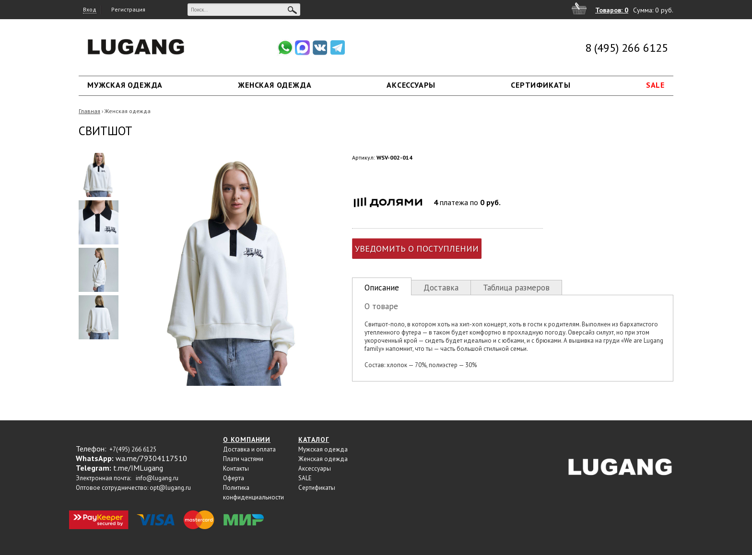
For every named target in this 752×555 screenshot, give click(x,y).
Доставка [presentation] (440, 287)
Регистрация (128, 9)
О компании (246, 439)
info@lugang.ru (157, 478)
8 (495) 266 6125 (626, 47)
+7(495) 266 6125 (132, 449)
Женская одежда (274, 85)
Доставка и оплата (249, 449)
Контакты (236, 468)
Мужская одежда (125, 85)
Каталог (313, 439)
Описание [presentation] (381, 287)
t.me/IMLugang (138, 468)
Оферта (233, 478)
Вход (89, 9)
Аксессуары (411, 85)
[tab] (381, 286)
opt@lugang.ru (170, 488)
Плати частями (243, 459)
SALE (655, 85)
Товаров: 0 (611, 10)
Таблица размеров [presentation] (516, 287)
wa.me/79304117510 (151, 458)
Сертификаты (541, 85)
